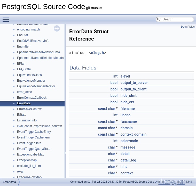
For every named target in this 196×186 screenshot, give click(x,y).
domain (127, 128)
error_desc (24, 92)
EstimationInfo (27, 120)
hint (124, 167)
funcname (129, 121)
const (102, 108)
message (128, 147)
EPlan (21, 63)
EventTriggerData (29, 143)
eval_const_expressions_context (39, 126)
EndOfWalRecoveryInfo (33, 41)
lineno (126, 115)
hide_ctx (127, 102)
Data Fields (188, 26)
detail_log (128, 160)
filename (128, 108)
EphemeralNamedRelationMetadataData (45, 58)
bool (114, 83)
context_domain (133, 134)
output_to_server (134, 83)
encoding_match (28, 29)
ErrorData (23, 103)
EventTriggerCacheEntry (34, 132)
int (115, 76)
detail (125, 154)
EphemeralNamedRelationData (38, 52)
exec (20, 171)
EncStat (22, 35)
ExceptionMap (27, 160)
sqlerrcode (129, 141)
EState (21, 115)
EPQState (24, 69)
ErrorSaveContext (29, 109)
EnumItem (24, 46)
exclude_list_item (29, 166)
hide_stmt (129, 96)
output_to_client (134, 89)
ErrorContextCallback (31, 97)
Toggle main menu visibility (7, 17)
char (111, 108)
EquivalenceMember (31, 80)
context (127, 173)
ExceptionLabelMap (30, 154)
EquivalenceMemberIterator (36, 86)
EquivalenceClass (29, 75)
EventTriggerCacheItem (33, 137)
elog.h (97, 52)
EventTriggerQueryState (33, 149)
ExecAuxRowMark (29, 177)
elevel (125, 76)
